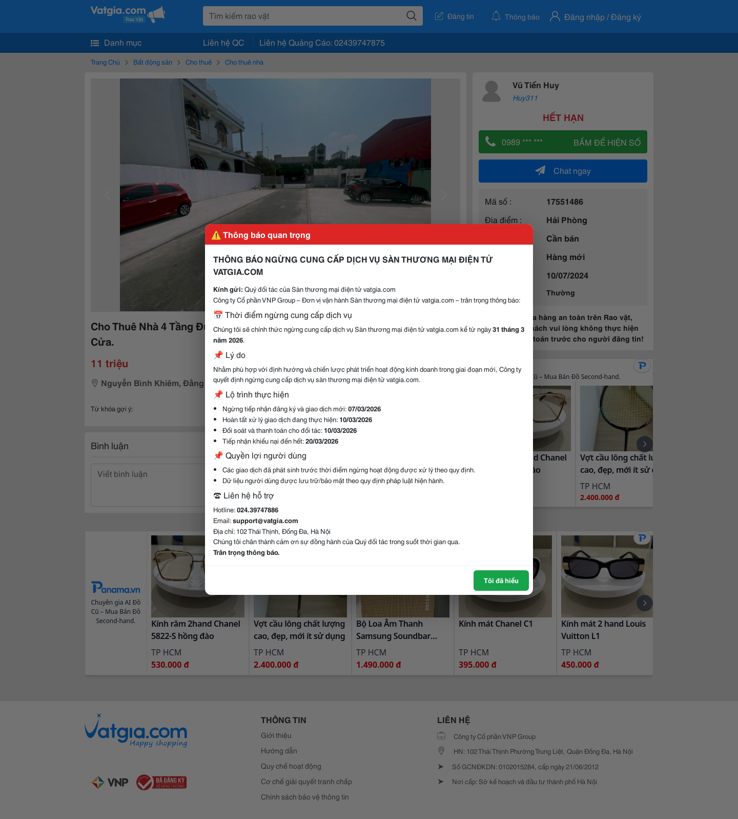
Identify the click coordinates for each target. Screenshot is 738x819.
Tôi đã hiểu (501, 580)
